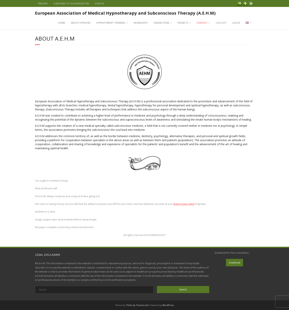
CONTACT (202, 22)
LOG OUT (221, 22)
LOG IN (236, 22)
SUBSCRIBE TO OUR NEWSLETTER (71, 3)
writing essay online (184, 204)
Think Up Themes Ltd (137, 305)
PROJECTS (183, 22)
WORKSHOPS (141, 22)
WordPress (168, 305)
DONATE (99, 3)
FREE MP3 (43, 3)
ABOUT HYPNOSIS (80, 22)
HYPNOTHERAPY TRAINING (110, 22)
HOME (61, 22)
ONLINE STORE (161, 22)
